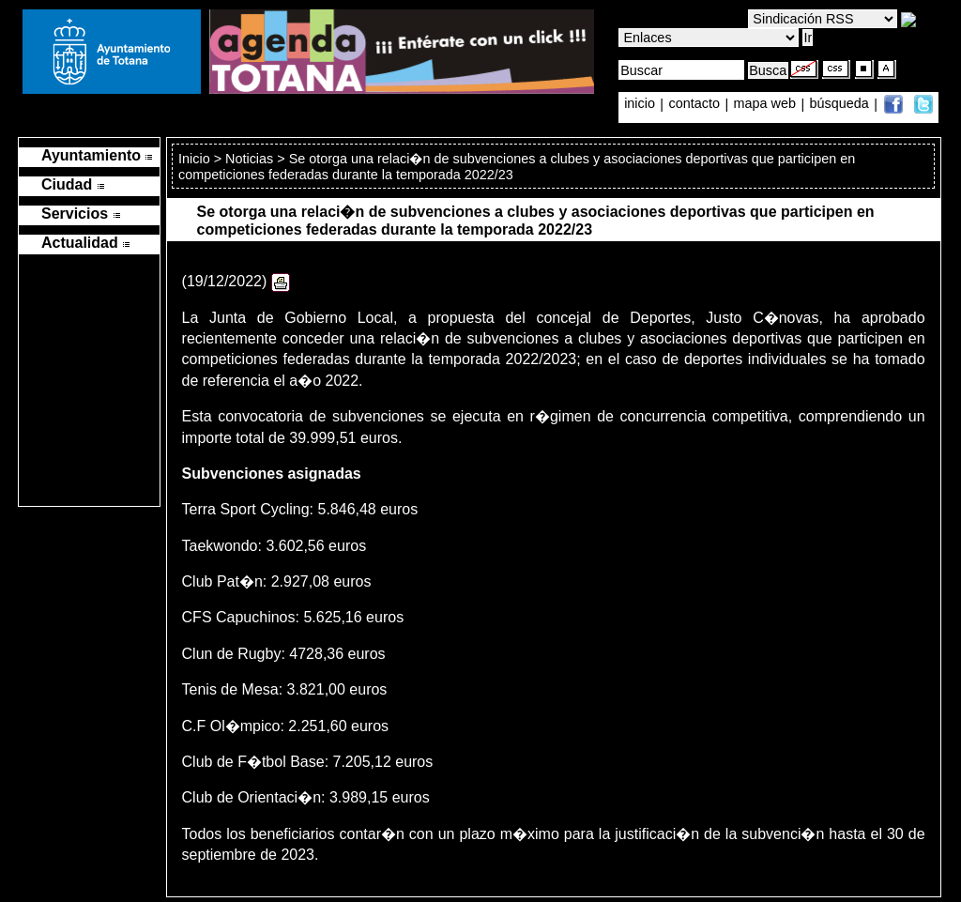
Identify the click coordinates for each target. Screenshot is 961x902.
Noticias (249, 158)
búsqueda (841, 104)
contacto (694, 104)
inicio (641, 104)
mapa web (767, 104)
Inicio (196, 158)
